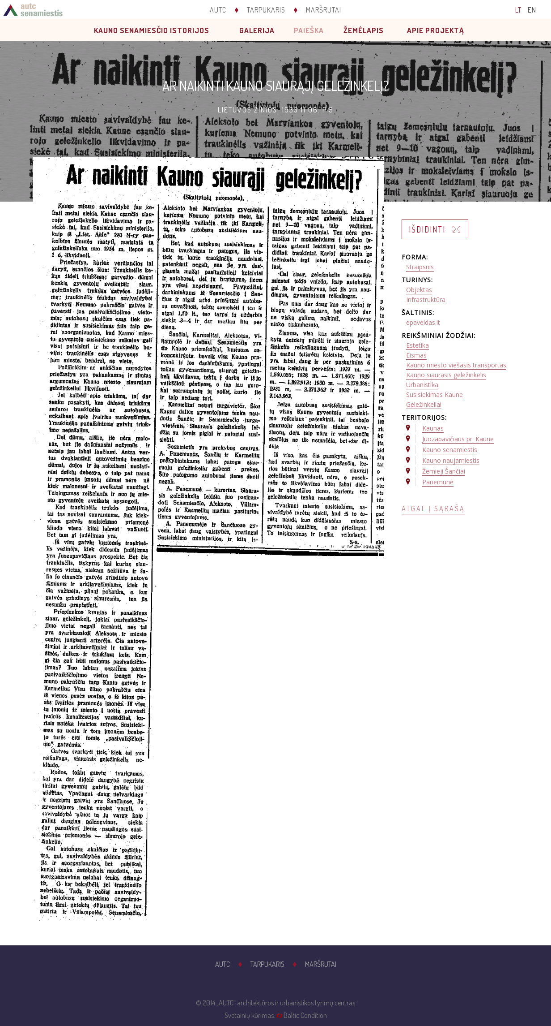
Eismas (416, 355)
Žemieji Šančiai (443, 471)
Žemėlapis (363, 30)
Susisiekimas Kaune (434, 394)
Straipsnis (420, 267)
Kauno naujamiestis (450, 460)
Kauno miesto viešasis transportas (456, 365)
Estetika (417, 345)
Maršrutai (323, 9)
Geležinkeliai (423, 404)
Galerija (257, 30)
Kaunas (433, 428)
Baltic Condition (305, 1015)
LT (518, 9)
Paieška (309, 30)
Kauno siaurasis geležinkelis (446, 375)
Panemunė (438, 482)
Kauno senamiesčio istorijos (151, 30)
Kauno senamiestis (449, 449)
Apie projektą (435, 30)
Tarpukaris (266, 9)
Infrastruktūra (425, 299)
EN (532, 9)
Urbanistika (422, 384)
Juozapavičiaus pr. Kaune (458, 439)
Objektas (419, 289)
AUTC (218, 9)
